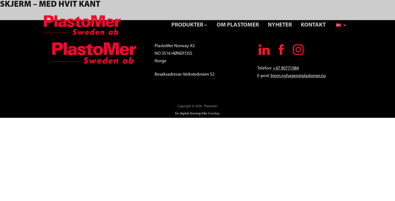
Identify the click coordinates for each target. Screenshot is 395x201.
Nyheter (280, 25)
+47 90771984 (286, 68)
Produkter (187, 25)
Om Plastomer (238, 25)
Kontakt (313, 25)
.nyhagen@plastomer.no (303, 76)
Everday (214, 113)
